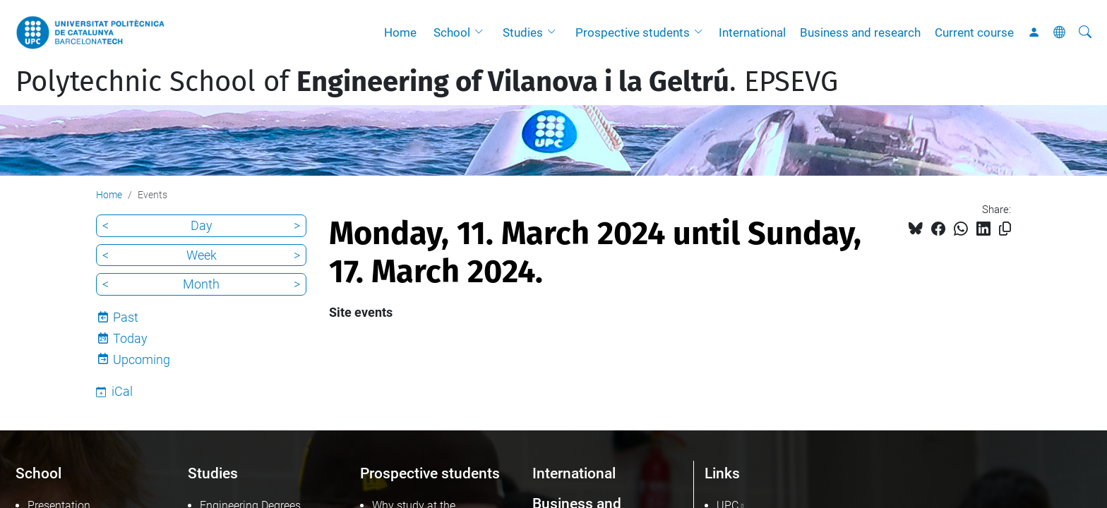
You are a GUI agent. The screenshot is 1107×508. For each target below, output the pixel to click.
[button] (482, 32)
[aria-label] (1085, 32)
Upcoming (141, 359)
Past (125, 317)
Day (202, 225)
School (451, 32)
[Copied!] (1005, 229)
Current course (974, 32)
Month (201, 284)
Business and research (860, 32)
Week (201, 255)
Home (400, 32)
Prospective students (632, 32)
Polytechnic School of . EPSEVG (427, 82)
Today (130, 338)
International (752, 32)
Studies (523, 32)
